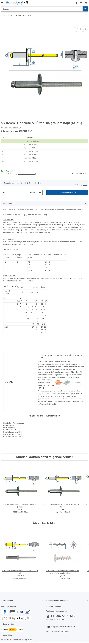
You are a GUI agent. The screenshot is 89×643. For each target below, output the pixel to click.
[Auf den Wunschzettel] (83, 28)
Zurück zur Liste (8, 15)
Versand (30, 631)
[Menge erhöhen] (39, 183)
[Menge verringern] (3, 183)
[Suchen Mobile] (42, 8)
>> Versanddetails (7, 626)
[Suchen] (85, 8)
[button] (76, 2)
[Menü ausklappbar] (2, 1)
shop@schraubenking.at (63, 617)
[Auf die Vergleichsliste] (76, 28)
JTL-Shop (48, 639)
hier (55, 395)
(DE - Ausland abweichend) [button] (27, 174)
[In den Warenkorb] (3, 23)
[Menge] (16, 183)
